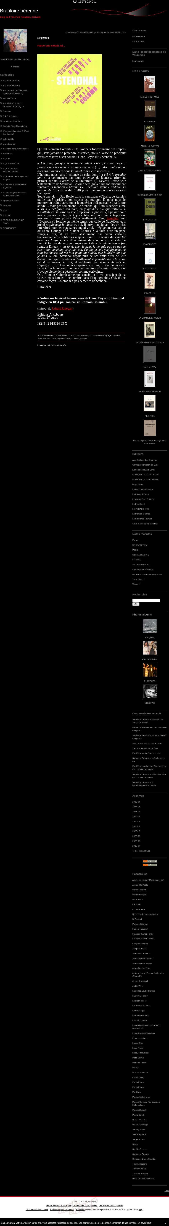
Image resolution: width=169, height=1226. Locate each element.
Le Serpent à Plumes (142, 519)
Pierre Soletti (138, 1115)
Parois (135, 540)
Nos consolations (140, 1072)
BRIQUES (150, 637)
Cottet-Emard (138, 909)
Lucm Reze (137, 1048)
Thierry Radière (139, 1164)
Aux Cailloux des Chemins (144, 460)
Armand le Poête (140, 885)
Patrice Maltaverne (141, 1097)
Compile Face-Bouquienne (15, 126)
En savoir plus (144, 1223)
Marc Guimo (138, 1058)
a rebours (76, 338)
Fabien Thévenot (140, 929)
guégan (83, 338)
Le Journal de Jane (141, 1005)
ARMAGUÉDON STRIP (150, 170)
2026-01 (136, 816)
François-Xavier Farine (143, 934)
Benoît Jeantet (139, 889)
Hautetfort (92, 1201)
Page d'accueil (86, 32)
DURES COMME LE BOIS (150, 195)
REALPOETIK (139, 1119)
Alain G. (136, 743)
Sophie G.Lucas (139, 1149)
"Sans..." (136, 584)
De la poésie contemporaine (145, 914)
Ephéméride (8, 139)
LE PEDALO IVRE (140, 509)
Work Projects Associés (143, 1178)
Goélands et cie (152, 753)
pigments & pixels (11, 200)
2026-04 (136, 802)
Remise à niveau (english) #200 (147, 574)
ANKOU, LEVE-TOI (150, 146)
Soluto (135, 1144)
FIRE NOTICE (149, 268)
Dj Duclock (137, 919)
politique (6, 215)
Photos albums (142, 614)
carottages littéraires (12, 121)
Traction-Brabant (140, 1173)
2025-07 (136, 846)
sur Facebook (138, 36)
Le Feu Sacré (138, 504)
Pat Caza (136, 1092)
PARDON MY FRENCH (150, 391)
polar (5, 210)
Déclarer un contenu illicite (37, 1209)
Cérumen (136, 904)
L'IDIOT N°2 (149, 293)
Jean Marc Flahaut (141, 953)
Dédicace (136, 559)
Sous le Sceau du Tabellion (145, 523)
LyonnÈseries (9, 144)
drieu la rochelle (49, 338)
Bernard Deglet (139, 894)
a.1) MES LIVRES (11, 80)
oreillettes (7, 153)
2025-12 (136, 821)
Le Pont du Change (141, 514)
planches (7, 205)
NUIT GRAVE (150, 367)
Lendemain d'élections (142, 569)
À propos (15, 66)
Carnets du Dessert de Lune (145, 465)
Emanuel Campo (140, 924)
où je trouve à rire (11, 163)
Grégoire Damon (140, 943)
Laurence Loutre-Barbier (143, 991)
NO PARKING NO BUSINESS (150, 342)
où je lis (6, 158)
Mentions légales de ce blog (62, 1209)
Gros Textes (137, 484)
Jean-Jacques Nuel (141, 968)
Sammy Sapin (138, 1129)
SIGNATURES (9, 228)
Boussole (7, 111)
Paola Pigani (138, 1082)
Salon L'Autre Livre (153, 743)
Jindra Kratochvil (140, 981)
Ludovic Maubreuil (140, 1053)
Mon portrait (138, 61)
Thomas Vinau (139, 1168)
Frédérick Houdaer (141, 727)
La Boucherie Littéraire (142, 489)
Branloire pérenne (19, 10)
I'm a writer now (139, 545)
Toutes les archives (141, 851)
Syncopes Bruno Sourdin (143, 1159)
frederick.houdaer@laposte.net (15, 59)
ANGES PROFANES (149, 97)
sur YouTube (138, 41)
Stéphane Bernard (140, 719)
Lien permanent (82, 335)
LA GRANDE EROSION (150, 318)
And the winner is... (141, 564)
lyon (40, 338)
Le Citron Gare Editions (143, 499)
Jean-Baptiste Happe (142, 963)
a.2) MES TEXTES (11, 85)
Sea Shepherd (139, 1134)
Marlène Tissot (139, 1062)
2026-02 (136, 811)
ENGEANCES (149, 219)
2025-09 (136, 836)
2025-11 (136, 826)
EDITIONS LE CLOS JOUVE (145, 474)
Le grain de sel (139, 1001)
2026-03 (136, 806)
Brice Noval (137, 899)
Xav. (134, 748)
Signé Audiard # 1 (140, 555)
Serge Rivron (138, 1139)
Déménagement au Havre (144, 785)
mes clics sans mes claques (16, 148)
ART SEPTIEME (149, 659)
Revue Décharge (140, 1124)
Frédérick (136, 753)
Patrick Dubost (139, 1110)
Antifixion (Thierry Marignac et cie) (148, 880)
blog (140, 1209)
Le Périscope (138, 1010)
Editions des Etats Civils (143, 470)
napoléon (61, 338)
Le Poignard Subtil (140, 1015)
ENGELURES (149, 244)
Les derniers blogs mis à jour (58, 1205)
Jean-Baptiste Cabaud (142, 958)
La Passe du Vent (140, 494)
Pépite (135, 550)
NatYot (135, 1067)
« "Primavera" (71, 32)
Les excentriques (140, 1038)
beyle (68, 338)
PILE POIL (150, 416)
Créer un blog (78, 1201)
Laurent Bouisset (140, 996)
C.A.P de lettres (10, 116)
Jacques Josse (139, 948)
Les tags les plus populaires (111, 1205)
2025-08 (136, 841)
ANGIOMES (149, 121)
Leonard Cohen (139, 1020)
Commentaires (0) (98, 335)
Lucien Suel (137, 1043)
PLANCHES (149, 681)
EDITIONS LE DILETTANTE (145, 479)
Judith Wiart (137, 986)
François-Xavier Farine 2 (143, 938)
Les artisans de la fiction (143, 1033)
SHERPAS (150, 703)
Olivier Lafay (138, 1077)
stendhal (116, 335)
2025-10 (136, 831)
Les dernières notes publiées (85, 1205)
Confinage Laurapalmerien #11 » (110, 32)
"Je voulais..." (138, 579)
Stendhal (112, 218)
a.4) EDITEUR (9, 98)
